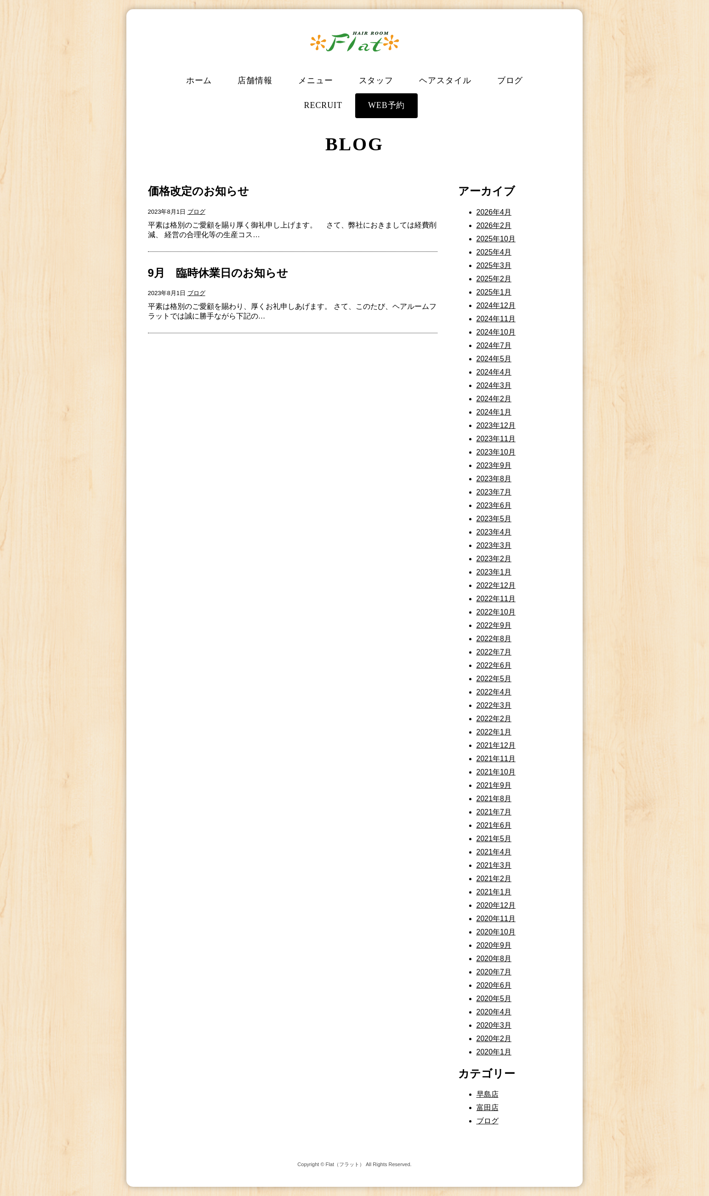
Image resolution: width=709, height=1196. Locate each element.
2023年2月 (494, 559)
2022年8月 (494, 639)
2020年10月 (496, 932)
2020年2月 (494, 1038)
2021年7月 (494, 812)
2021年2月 (494, 879)
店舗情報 (255, 80)
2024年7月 (494, 345)
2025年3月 (494, 265)
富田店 (487, 1107)
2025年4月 (494, 252)
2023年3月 (494, 545)
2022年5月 (494, 679)
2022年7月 (494, 652)
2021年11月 (496, 759)
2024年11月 (496, 319)
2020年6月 (494, 985)
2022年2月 (494, 719)
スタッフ (376, 80)
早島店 (487, 1094)
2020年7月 (494, 972)
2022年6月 (494, 665)
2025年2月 (494, 279)
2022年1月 (494, 732)
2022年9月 (494, 625)
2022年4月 (494, 692)
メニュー (315, 80)
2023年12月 (496, 425)
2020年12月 (496, 905)
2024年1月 (494, 412)
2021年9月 (494, 785)
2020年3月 (494, 1025)
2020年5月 (494, 998)
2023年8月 (494, 479)
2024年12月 (496, 305)
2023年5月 (494, 519)
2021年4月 (494, 852)
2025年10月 (496, 239)
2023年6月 (494, 505)
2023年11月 (496, 439)
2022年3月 (494, 705)
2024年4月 (494, 372)
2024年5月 (494, 359)
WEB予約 (386, 105)
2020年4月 (494, 1012)
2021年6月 (494, 825)
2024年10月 (496, 332)
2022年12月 (496, 585)
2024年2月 (494, 399)
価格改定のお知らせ (198, 191)
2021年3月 (494, 865)
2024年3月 (494, 385)
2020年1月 (494, 1052)
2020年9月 (494, 945)
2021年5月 (494, 839)
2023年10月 (496, 452)
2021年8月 (494, 799)
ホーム (199, 80)
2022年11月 (496, 599)
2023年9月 (494, 465)
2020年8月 (494, 958)
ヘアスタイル (445, 80)
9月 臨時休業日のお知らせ (218, 273)
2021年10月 (496, 772)
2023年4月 (494, 532)
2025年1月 (494, 292)
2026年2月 (494, 225)
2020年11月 (496, 919)
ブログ (510, 80)
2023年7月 (494, 492)
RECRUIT (323, 105)
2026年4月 (494, 212)
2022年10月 (496, 612)
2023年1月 (494, 572)
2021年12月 (496, 745)
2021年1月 (494, 892)
